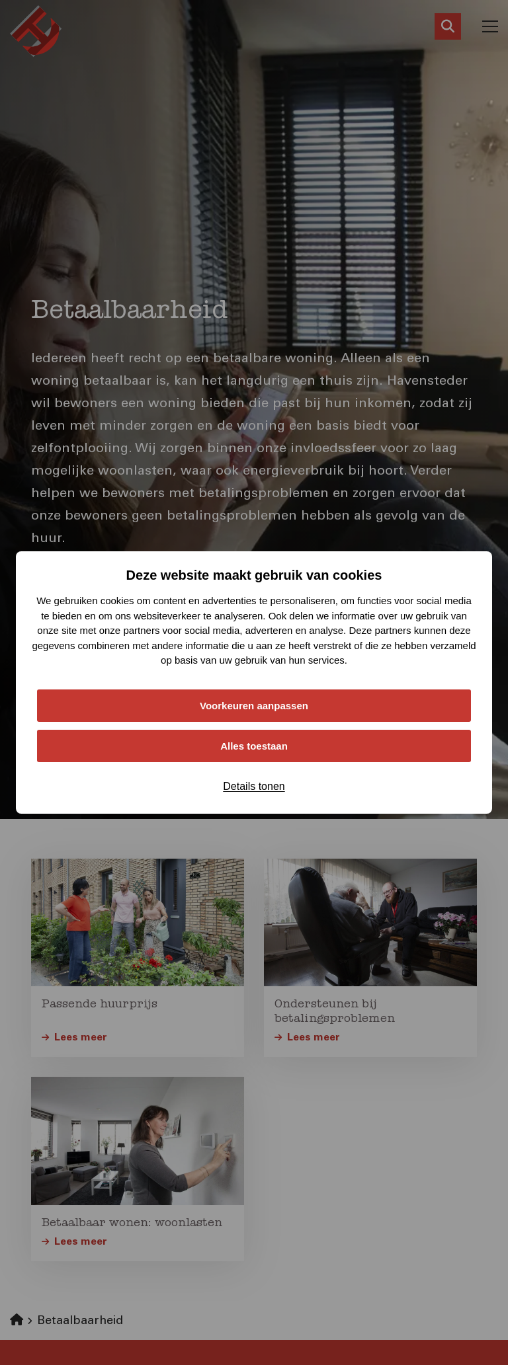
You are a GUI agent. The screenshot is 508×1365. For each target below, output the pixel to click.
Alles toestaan (254, 746)
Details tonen (253, 786)
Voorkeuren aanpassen (254, 705)
